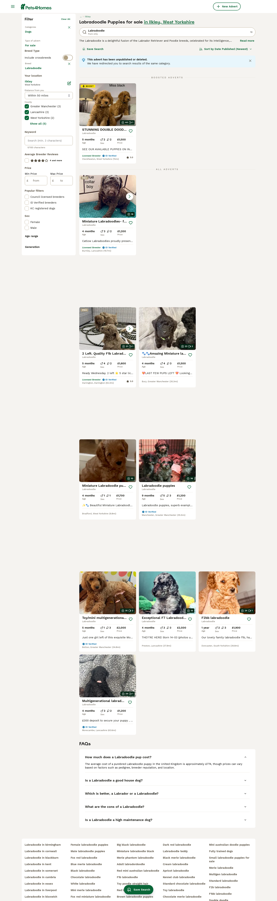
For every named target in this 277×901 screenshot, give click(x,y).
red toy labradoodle (84, 887)
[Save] (130, 187)
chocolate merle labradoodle (182, 881)
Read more (247, 96)
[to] (61, 322)
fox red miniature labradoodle (91, 881)
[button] (107, 252)
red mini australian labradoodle (138, 855)
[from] (36, 322)
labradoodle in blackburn (41, 842)
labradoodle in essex (39, 868)
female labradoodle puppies (89, 829)
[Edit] (69, 225)
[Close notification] (250, 117)
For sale (33, 105)
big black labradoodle (131, 829)
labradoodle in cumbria (40, 861)
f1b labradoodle (127, 861)
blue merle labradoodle (86, 848)
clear (67, 134)
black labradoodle (83, 855)
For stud (33, 113)
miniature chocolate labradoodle (184, 887)
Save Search (93, 105)
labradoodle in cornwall (41, 835)
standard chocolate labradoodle (184, 868)
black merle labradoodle (179, 842)
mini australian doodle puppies (229, 829)
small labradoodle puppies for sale (229, 844)
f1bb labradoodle (220, 878)
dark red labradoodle (177, 829)
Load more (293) (39, 209)
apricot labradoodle (176, 855)
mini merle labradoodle (86, 874)
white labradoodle (83, 868)
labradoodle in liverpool (41, 874)
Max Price (56, 315)
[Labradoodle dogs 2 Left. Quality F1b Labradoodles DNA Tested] (167, 252)
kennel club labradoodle (179, 861)
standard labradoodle (223, 865)
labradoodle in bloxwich (41, 881)
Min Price (31, 315)
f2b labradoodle (220, 871)
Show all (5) (38, 265)
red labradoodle (128, 874)
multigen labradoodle (223, 858)
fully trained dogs (221, 835)
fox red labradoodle (84, 842)
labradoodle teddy (175, 835)
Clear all (65, 75)
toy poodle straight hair (132, 868)
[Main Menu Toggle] (12, 6)
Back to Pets (31, 82)
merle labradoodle (221, 852)
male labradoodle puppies (88, 835)
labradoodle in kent (38, 848)
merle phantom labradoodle (135, 842)
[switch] (49, 127)
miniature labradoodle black (135, 835)
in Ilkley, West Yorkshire (169, 77)
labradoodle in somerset (41, 855)
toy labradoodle (173, 874)
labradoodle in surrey (39, 887)
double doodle (218, 884)
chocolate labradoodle (86, 861)
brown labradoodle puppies (135, 881)
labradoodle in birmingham (43, 829)
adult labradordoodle (131, 848)
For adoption (54, 105)
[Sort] (225, 105)
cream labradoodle (175, 848)
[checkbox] (27, 152)
